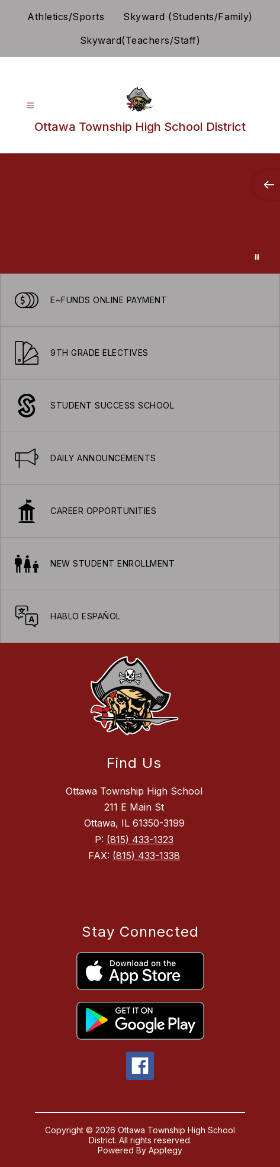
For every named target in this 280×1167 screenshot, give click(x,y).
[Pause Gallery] (256, 256)
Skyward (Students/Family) (188, 16)
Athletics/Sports (65, 16)
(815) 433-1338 (146, 855)
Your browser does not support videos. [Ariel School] (140, 213)
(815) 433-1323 (140, 839)
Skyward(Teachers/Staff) (140, 40)
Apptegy (165, 1150)
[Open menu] (30, 105)
